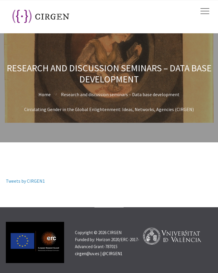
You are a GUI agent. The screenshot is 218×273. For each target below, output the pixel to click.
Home (44, 94)
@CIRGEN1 (112, 253)
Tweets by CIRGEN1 (25, 181)
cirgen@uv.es (87, 253)
